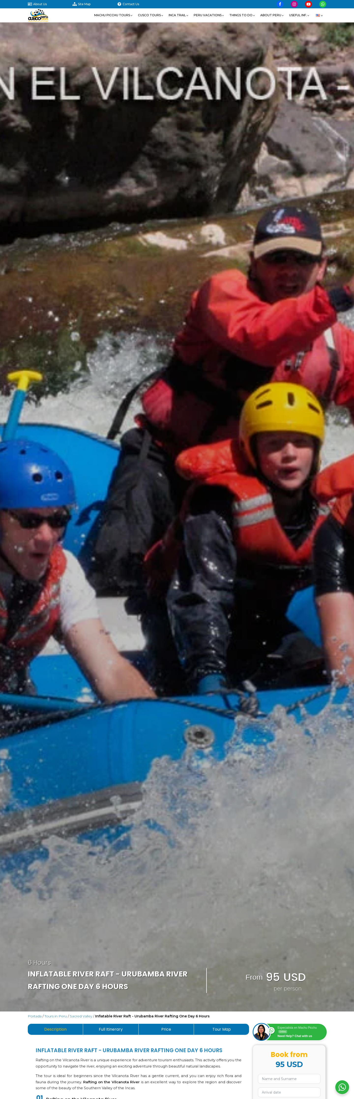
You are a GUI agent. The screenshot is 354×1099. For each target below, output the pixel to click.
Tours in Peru (55, 1016)
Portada (35, 1016)
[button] (113, 15)
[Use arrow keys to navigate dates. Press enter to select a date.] (289, 1092)
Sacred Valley (81, 1016)
